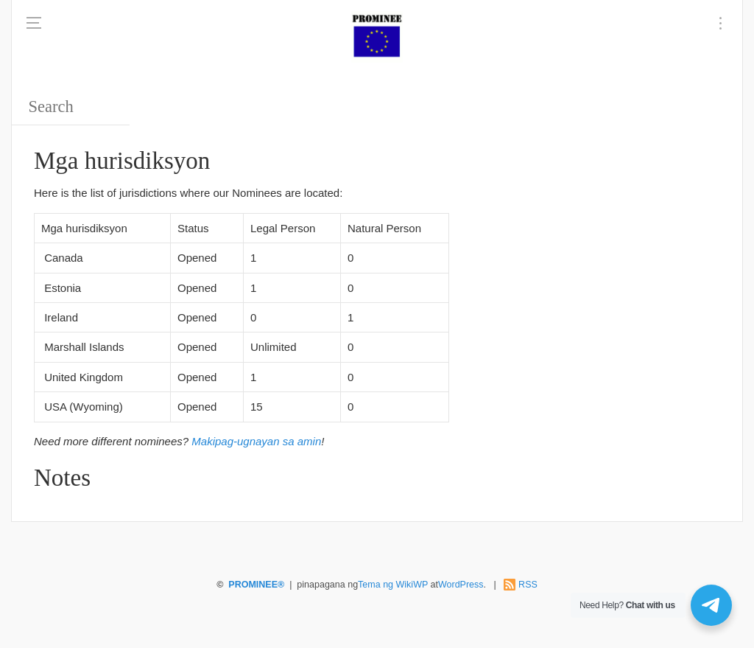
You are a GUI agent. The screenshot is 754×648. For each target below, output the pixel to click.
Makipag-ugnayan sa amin (256, 441)
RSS (528, 584)
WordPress (461, 584)
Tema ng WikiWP (393, 584)
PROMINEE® (256, 584)
